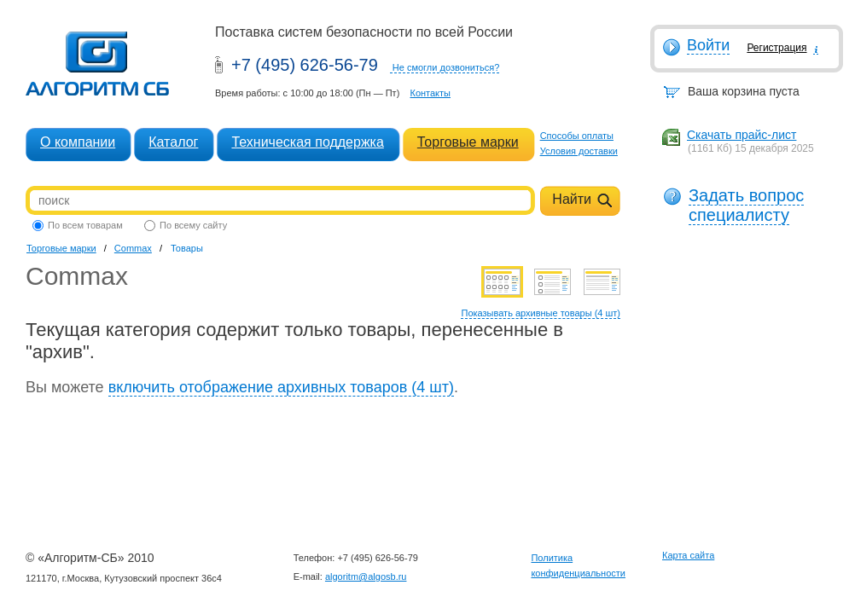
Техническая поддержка (307, 142)
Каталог (173, 142)
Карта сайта (688, 555)
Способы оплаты (577, 135)
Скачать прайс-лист (741, 135)
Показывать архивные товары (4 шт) (540, 313)
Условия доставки (579, 151)
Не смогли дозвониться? (446, 67)
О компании (77, 142)
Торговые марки (468, 142)
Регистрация (776, 48)
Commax (133, 248)
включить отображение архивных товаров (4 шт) (281, 387)
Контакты (430, 93)
